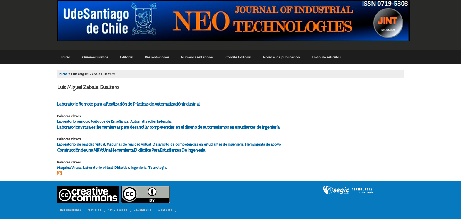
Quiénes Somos (95, 57)
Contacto (165, 210)
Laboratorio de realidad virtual (81, 144)
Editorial (126, 57)
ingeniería (138, 167)
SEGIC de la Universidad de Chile (348, 190)
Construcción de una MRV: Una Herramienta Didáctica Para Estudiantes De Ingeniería (131, 150)
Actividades (117, 210)
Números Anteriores (197, 57)
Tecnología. (157, 167)
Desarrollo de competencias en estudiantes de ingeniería (198, 144)
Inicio (65, 57)
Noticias (94, 210)
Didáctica (121, 167)
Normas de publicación (281, 57)
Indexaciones (71, 210)
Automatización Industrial (150, 121)
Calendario (142, 210)
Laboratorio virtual (98, 167)
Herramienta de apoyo (263, 144)
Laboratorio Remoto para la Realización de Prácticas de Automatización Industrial (128, 104)
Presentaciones (157, 57)
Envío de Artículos (326, 57)
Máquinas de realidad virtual (129, 144)
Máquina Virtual (69, 167)
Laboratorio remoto (73, 121)
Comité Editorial (238, 57)
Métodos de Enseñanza (109, 121)
